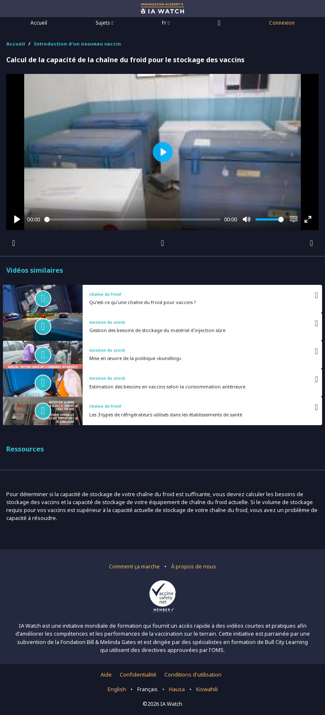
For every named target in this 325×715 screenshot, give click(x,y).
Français (147, 689)
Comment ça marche (134, 566)
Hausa (177, 689)
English (117, 689)
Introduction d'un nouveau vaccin (77, 44)
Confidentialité (138, 674)
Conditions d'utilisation (193, 674)
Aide (106, 674)
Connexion (282, 22)
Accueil (38, 22)
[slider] (132, 219)
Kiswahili (207, 689)
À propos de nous (193, 566)
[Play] (17, 219)
